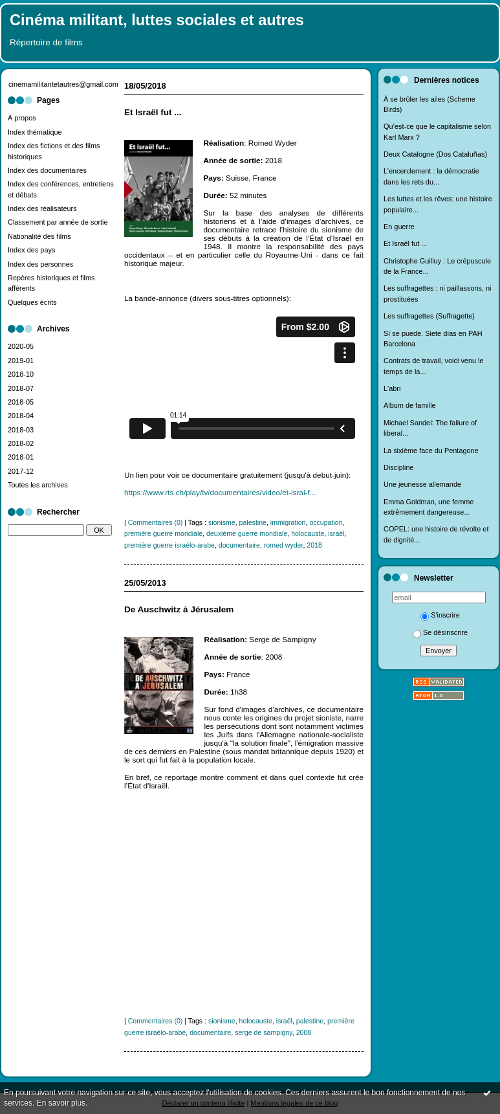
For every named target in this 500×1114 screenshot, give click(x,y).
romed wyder (283, 545)
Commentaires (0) (155, 522)
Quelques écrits (32, 302)
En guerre (399, 226)
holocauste (307, 533)
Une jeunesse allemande (422, 484)
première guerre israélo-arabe (169, 545)
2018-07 (21, 388)
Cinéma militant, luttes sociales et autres (157, 20)
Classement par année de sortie (58, 222)
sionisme (221, 522)
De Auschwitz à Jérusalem (179, 609)
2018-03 (21, 430)
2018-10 (21, 374)
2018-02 (21, 443)
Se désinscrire (440, 632)
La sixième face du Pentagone (431, 450)
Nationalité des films (39, 236)
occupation (325, 522)
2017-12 (21, 471)
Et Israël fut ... (405, 243)
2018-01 (21, 457)
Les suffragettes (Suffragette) (429, 316)
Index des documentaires (47, 170)
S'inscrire (440, 615)
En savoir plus (61, 1103)
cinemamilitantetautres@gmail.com (63, 84)
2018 (314, 545)
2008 (304, 1032)
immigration (288, 522)
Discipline (399, 467)
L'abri (392, 388)
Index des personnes (40, 264)
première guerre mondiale (163, 533)
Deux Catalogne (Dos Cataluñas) (435, 154)
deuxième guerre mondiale (246, 533)
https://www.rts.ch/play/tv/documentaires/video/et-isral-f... (220, 492)
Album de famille (410, 405)
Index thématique (35, 132)
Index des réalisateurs (42, 208)
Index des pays (31, 250)
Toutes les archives (38, 485)
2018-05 (21, 402)
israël (336, 533)
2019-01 (21, 360)
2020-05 (21, 346)
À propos (22, 118)
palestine (252, 522)
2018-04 (21, 415)
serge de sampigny (263, 1032)
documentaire (239, 545)
